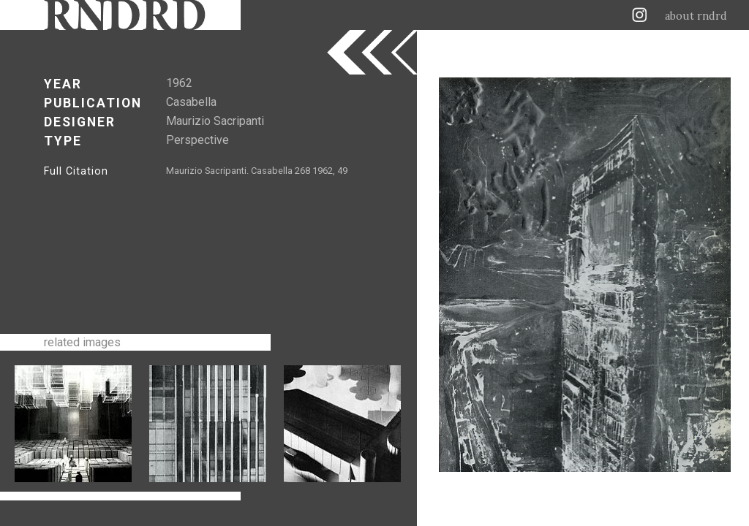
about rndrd (696, 16)
